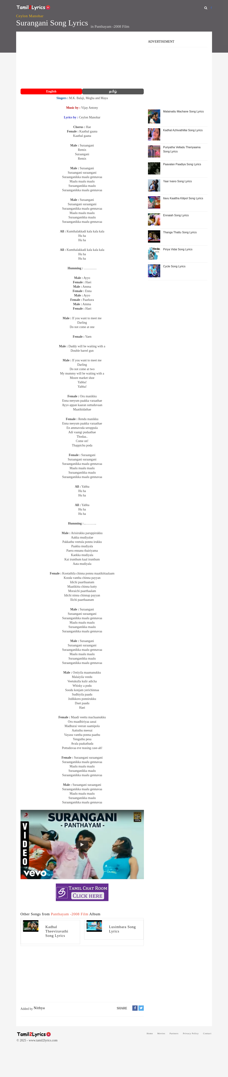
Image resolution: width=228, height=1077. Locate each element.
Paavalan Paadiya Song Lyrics (182, 164)
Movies (161, 1033)
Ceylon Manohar (30, 16)
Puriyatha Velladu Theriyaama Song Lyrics (181, 149)
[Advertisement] (82, 60)
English (51, 91)
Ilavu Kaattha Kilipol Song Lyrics (183, 198)
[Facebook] (211, 7)
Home (150, 1033)
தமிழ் (113, 91)
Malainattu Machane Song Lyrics (183, 111)
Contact (207, 1033)
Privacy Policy (191, 1033)
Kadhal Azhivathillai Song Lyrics (183, 130)
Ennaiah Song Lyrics (176, 215)
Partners (174, 1033)
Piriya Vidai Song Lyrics (177, 249)
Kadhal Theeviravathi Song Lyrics (56, 931)
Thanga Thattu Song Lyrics (180, 232)
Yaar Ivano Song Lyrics (177, 181)
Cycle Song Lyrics (174, 266)
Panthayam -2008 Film (112, 26)
